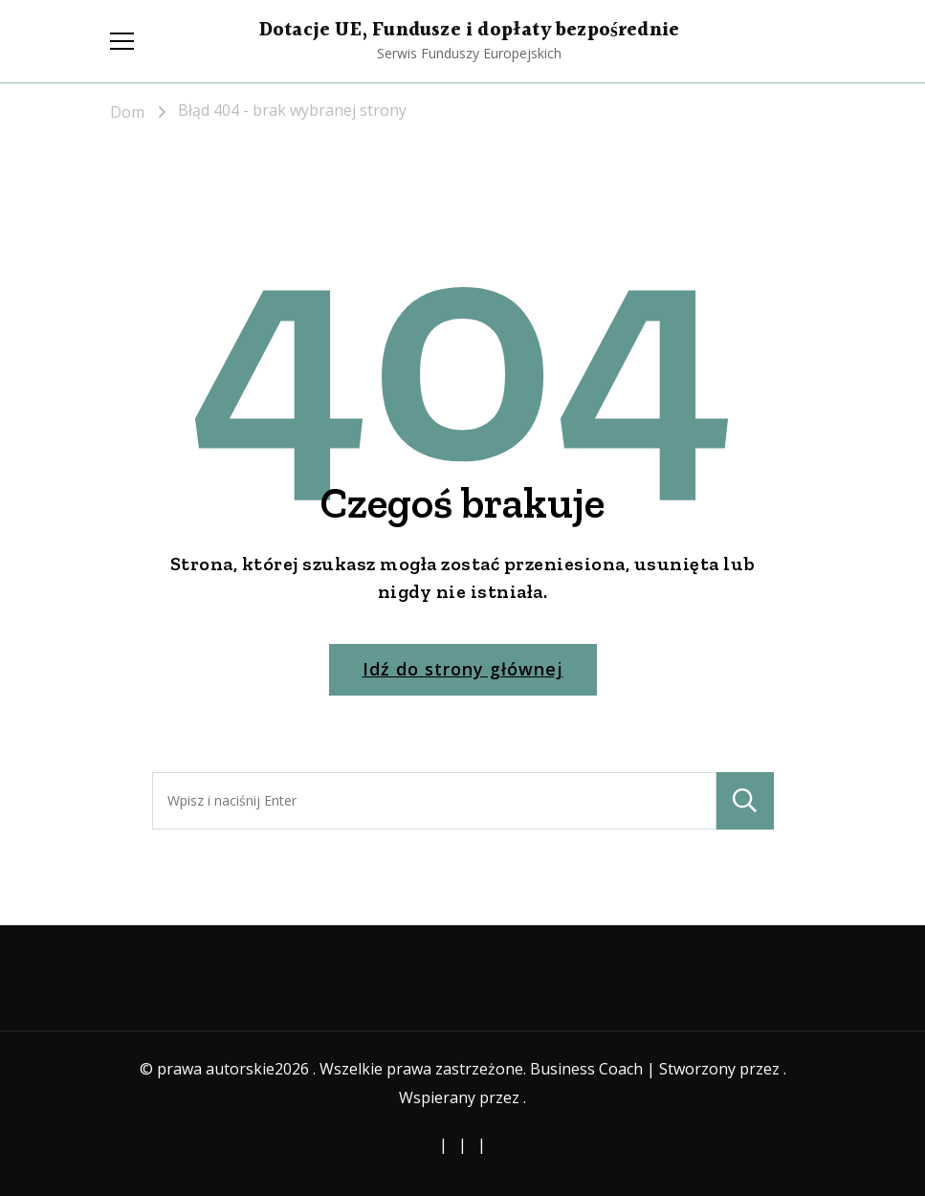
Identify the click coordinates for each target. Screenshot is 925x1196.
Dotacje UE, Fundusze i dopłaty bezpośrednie (469, 30)
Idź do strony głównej (463, 668)
